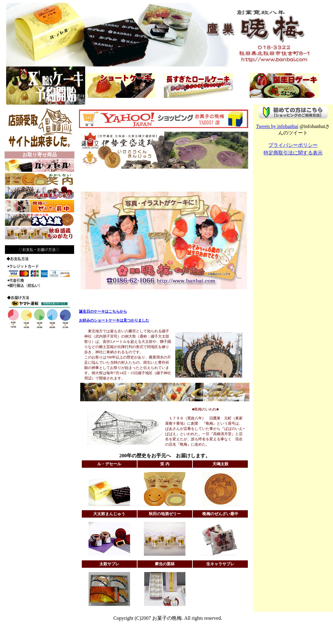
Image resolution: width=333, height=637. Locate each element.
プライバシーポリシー (293, 145)
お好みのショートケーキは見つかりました (114, 320)
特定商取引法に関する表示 (293, 152)
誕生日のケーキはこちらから (103, 311)
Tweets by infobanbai (277, 126)
